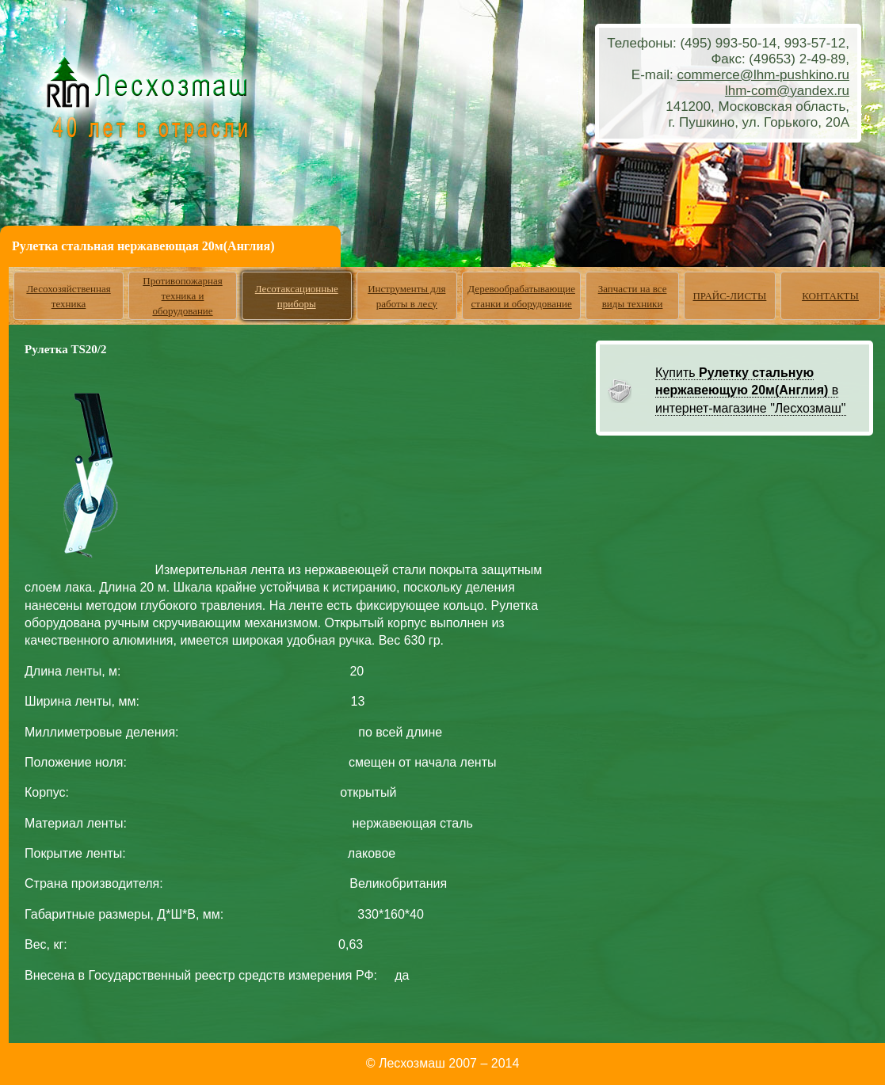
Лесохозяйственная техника (68, 296)
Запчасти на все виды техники (632, 296)
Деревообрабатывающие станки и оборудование (521, 296)
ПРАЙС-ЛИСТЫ (729, 296)
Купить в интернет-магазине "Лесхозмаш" (750, 390)
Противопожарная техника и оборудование (183, 296)
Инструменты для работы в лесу (406, 296)
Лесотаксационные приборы (296, 296)
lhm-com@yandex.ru (787, 90)
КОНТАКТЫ (830, 296)
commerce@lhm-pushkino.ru (763, 74)
